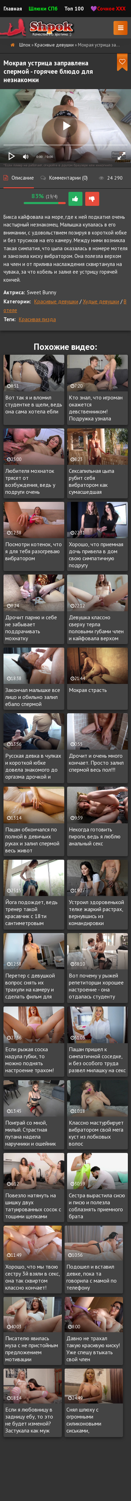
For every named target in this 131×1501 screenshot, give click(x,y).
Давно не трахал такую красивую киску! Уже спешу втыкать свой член (93, 1349)
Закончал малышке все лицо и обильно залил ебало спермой (32, 696)
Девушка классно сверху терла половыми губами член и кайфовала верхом (96, 628)
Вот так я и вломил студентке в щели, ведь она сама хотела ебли (33, 404)
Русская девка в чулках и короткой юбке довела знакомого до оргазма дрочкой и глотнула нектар (33, 766)
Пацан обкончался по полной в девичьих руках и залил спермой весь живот (32, 840)
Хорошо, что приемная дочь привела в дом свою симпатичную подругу (96, 555)
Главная (12, 8)
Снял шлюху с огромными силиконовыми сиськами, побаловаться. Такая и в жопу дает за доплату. (92, 1420)
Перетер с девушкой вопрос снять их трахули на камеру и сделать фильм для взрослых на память (30, 986)
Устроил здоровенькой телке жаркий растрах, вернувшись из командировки (96, 912)
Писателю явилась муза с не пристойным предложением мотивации (31, 1349)
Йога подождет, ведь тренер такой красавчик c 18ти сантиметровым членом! (31, 913)
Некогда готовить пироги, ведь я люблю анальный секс (95, 836)
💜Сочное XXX (108, 8)
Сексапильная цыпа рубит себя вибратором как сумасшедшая (91, 481)
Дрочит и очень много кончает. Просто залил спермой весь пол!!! (96, 762)
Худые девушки (101, 301)
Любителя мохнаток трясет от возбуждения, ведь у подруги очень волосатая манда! (30, 481)
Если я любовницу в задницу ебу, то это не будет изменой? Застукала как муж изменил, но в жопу (29, 1420)
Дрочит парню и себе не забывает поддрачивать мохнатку (31, 628)
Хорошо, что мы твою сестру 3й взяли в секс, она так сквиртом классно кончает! (32, 1277)
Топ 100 (74, 8)
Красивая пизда (37, 319)
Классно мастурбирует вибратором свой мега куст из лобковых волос (96, 1133)
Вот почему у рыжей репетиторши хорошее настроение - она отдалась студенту (96, 986)
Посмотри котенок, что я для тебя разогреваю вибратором (33, 551)
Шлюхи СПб (43, 8)
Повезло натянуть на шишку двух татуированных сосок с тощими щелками (33, 1206)
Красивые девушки (56, 301)
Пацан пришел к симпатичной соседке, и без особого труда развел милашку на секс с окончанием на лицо (97, 1060)
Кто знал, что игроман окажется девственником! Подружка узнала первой (96, 408)
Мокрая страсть (88, 689)
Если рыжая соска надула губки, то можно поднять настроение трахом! (29, 1060)
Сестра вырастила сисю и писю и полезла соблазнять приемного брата (97, 1206)
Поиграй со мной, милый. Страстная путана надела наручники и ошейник (30, 1133)
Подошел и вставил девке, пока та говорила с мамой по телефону (91, 1277)
